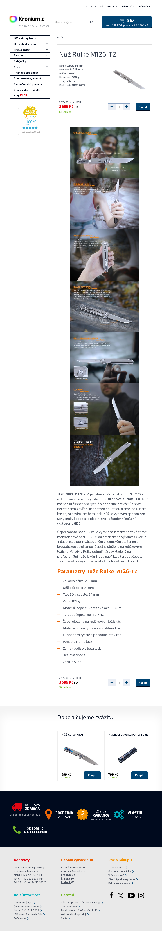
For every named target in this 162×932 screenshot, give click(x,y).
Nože (60, 37)
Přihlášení (144, 6)
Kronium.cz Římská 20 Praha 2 (68, 879)
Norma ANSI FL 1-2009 (26, 911)
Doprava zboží (69, 907)
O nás (64, 919)
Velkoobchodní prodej (73, 914)
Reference (20, 919)
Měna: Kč (127, 6)
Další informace (27, 895)
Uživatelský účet (23, 903)
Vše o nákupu (107, 6)
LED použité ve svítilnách (28, 914)
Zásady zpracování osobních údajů (80, 903)
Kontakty (91, 6)
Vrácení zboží (116, 875)
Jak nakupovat (116, 868)
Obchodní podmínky (119, 872)
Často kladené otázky (26, 907)
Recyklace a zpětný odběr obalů (79, 911)
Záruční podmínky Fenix (121, 879)
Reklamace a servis (119, 883)
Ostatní (67, 895)
